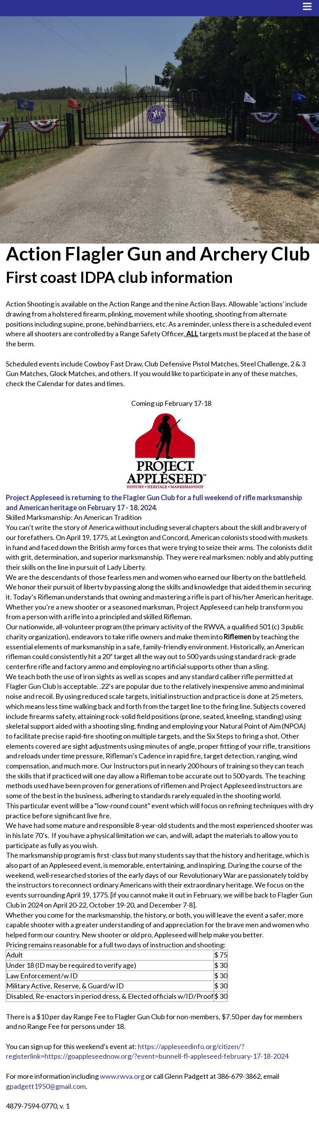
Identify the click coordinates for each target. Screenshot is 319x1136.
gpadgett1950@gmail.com (46, 1086)
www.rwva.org (122, 1076)
